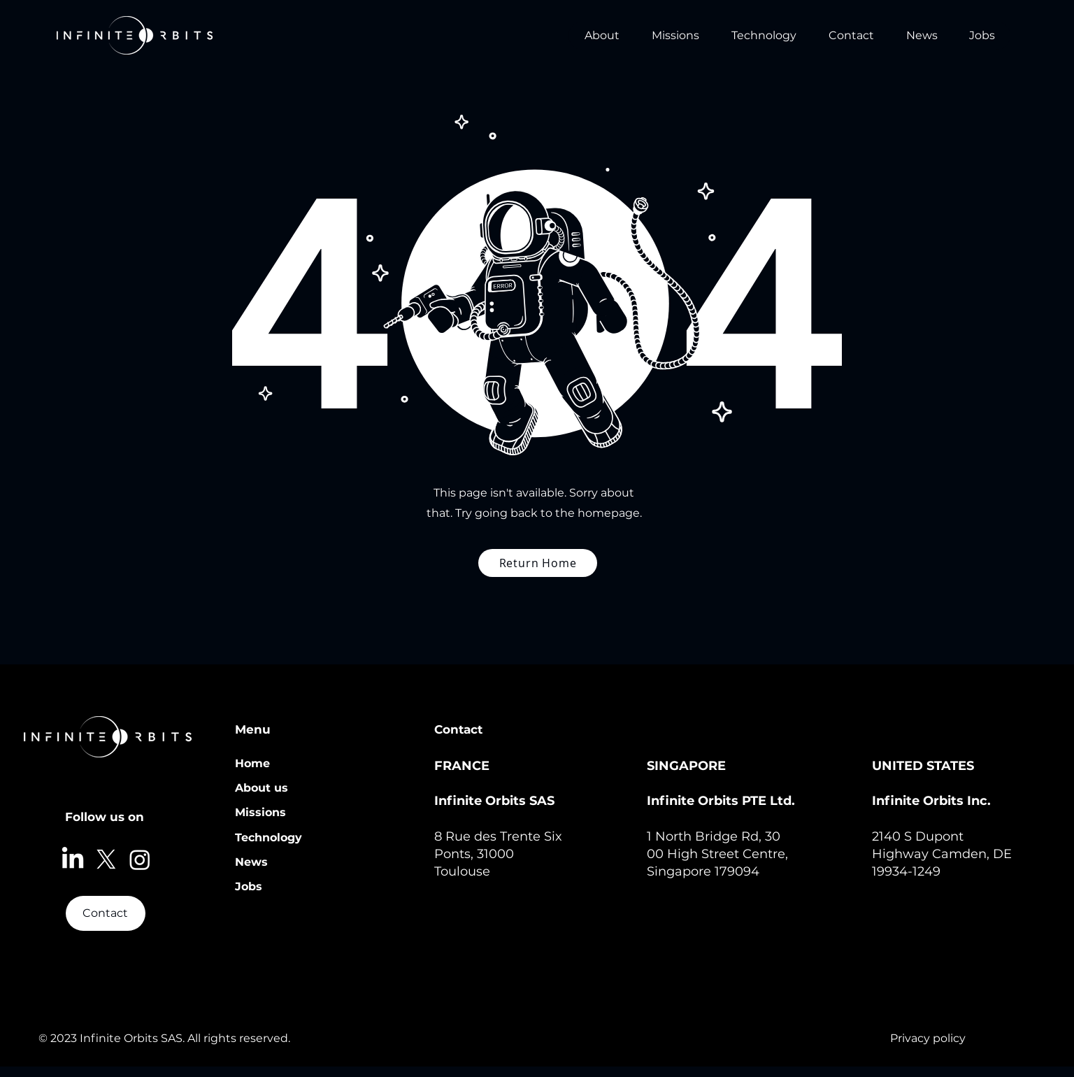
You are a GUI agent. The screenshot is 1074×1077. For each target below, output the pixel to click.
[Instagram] (140, 859)
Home (252, 763)
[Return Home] (537, 563)
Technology (268, 837)
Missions (260, 812)
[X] (106, 859)
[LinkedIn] (72, 859)
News (251, 862)
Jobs (248, 886)
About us (261, 787)
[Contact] (105, 913)
